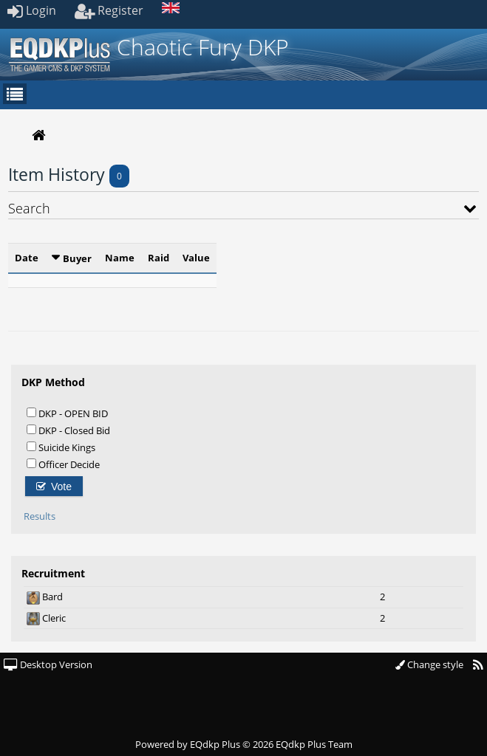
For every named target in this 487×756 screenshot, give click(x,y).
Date (26, 257)
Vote (54, 486)
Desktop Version (48, 664)
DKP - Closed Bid (68, 430)
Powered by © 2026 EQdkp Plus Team (244, 744)
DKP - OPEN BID (67, 413)
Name (119, 257)
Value (196, 257)
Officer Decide (63, 464)
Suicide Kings (61, 447)
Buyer (77, 258)
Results (39, 516)
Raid (158, 257)
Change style (429, 664)
